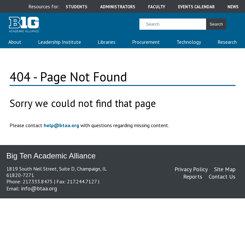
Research (227, 42)
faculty (156, 7)
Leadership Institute (59, 42)
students (76, 7)
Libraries (106, 42)
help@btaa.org (61, 125)
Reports (192, 176)
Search (216, 24)
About (14, 42)
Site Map (224, 169)
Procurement (146, 42)
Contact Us (222, 176)
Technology (188, 42)
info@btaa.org (39, 188)
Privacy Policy (191, 169)
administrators (117, 7)
